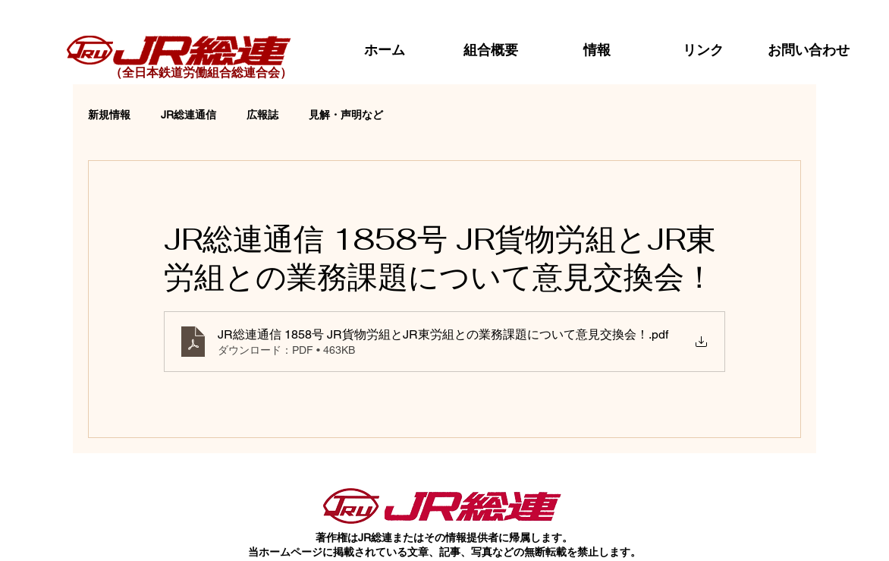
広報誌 (262, 115)
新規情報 (109, 115)
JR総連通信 (188, 115)
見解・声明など (346, 115)
